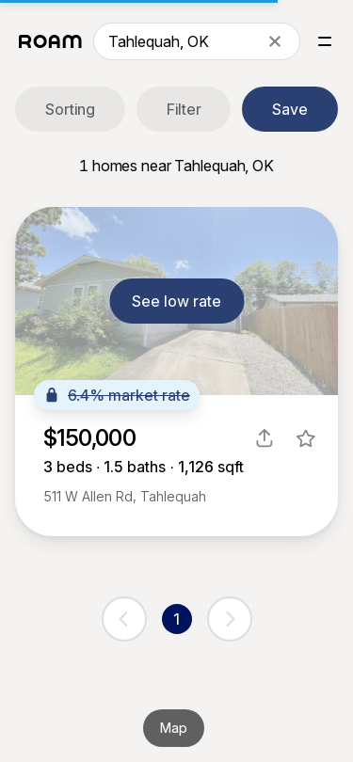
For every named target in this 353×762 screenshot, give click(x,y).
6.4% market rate (116, 395)
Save (290, 109)
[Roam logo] (50, 41)
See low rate (176, 301)
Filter (184, 109)
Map (173, 728)
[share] (264, 438)
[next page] (229, 619)
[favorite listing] (306, 438)
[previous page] (124, 619)
